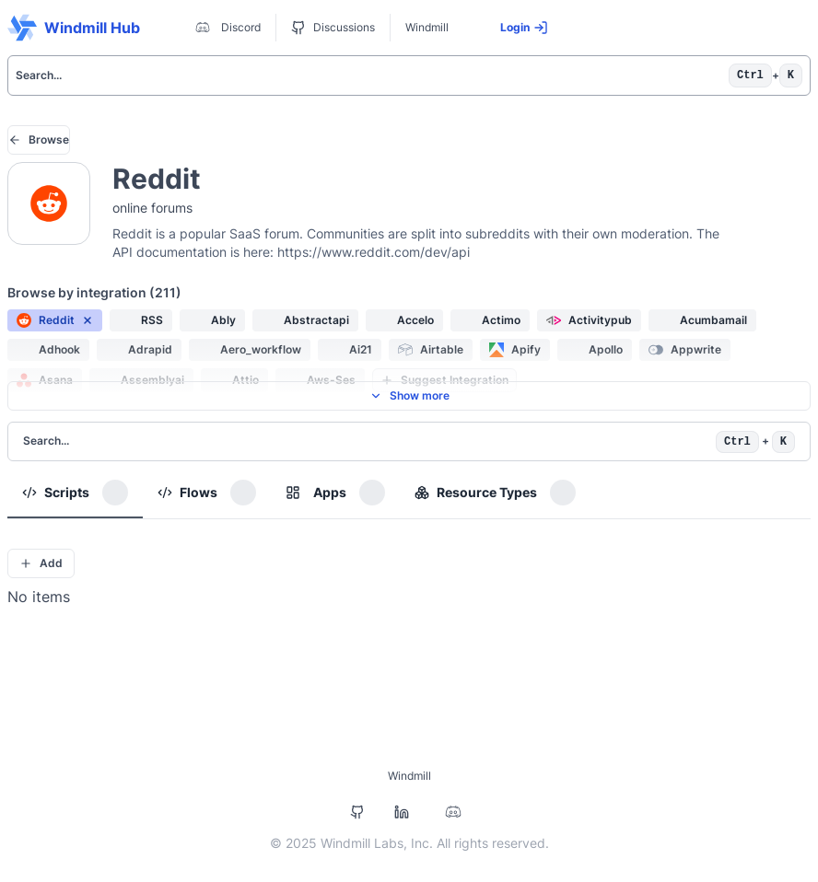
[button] (54, 320)
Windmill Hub (73, 27)
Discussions (333, 27)
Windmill (427, 27)
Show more (409, 395)
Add (41, 563)
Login (524, 27)
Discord (226, 27)
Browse (38, 139)
